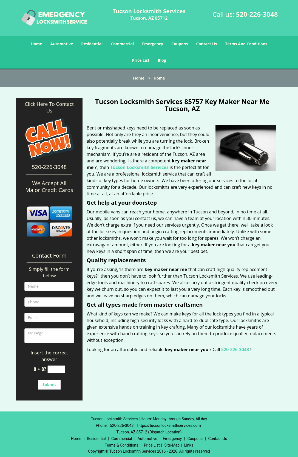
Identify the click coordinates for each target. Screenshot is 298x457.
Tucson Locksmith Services (139, 167)
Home (36, 43)
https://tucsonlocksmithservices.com (169, 425)
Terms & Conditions (121, 445)
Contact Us (206, 43)
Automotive (61, 43)
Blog (162, 60)
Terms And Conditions (246, 43)
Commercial (122, 43)
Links (188, 445)
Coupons (179, 43)
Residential (92, 43)
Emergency (152, 43)
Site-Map (172, 445)
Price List (140, 60)
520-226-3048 (257, 14)
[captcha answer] (56, 369)
